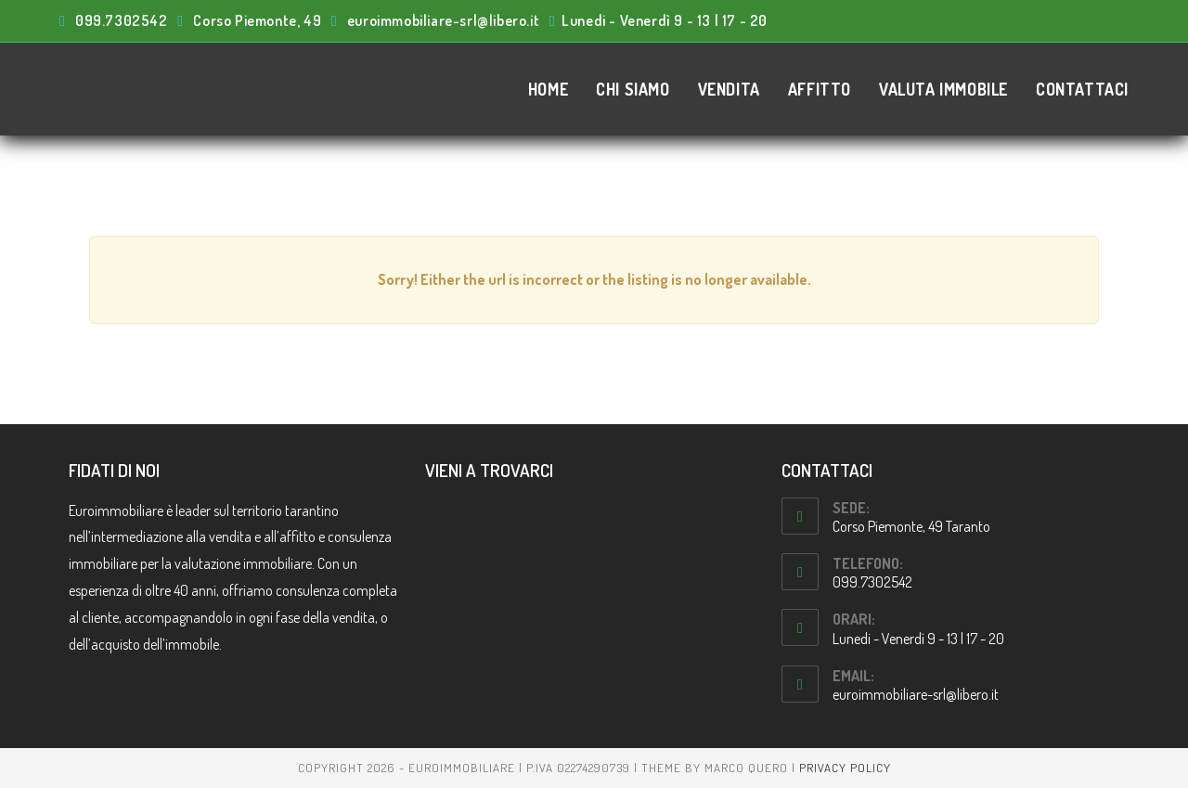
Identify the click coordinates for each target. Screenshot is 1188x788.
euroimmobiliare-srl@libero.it (916, 694)
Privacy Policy (845, 767)
